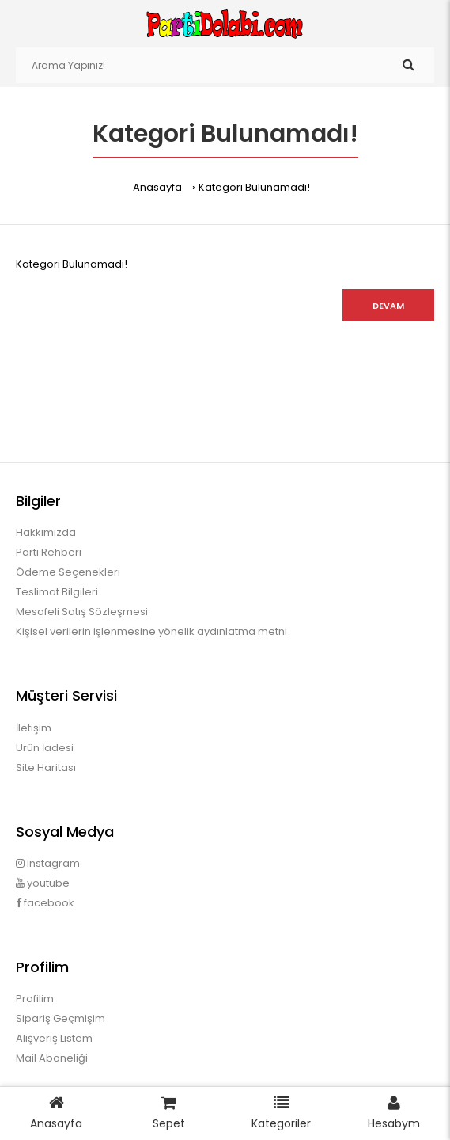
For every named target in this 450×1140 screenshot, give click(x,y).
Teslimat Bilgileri (57, 591)
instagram (48, 863)
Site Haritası (46, 767)
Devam (388, 305)
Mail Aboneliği (52, 1058)
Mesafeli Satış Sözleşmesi (82, 611)
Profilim (35, 998)
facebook (45, 902)
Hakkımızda (46, 532)
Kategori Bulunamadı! (254, 187)
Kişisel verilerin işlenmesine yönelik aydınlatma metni (151, 631)
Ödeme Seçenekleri (68, 572)
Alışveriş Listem (54, 1038)
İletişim (33, 727)
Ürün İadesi (45, 747)
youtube (43, 883)
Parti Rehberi (48, 552)
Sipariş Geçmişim (60, 1018)
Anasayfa (157, 187)
